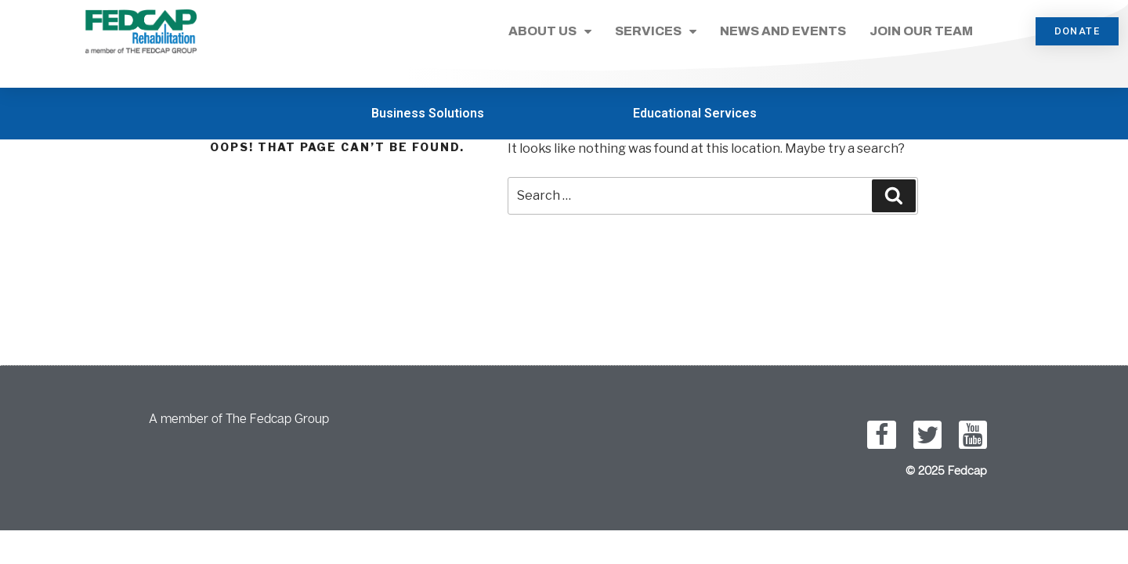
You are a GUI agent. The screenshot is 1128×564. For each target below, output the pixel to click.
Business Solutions (427, 113)
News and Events (783, 31)
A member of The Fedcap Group (239, 418)
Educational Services (695, 113)
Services (655, 31)
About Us (549, 31)
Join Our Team (921, 31)
